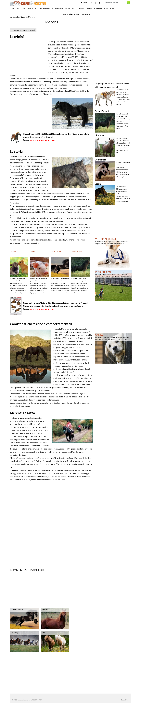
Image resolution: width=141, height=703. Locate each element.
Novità (113, 8)
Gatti (19, 8)
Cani (12, 8)
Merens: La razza (22, 413)
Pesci (106, 8)
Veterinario (28, 8)
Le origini (17, 37)
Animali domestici (94, 8)
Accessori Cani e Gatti (44, 8)
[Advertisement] (35, 14)
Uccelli (82, 8)
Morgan (44, 609)
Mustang (14, 632)
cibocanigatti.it (76, 14)
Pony (43, 632)
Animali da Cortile (62, 8)
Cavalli (23, 17)
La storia (16, 151)
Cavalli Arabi (16, 609)
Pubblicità (124, 700)
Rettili (74, 8)
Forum (84, 3)
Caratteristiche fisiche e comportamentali (41, 324)
